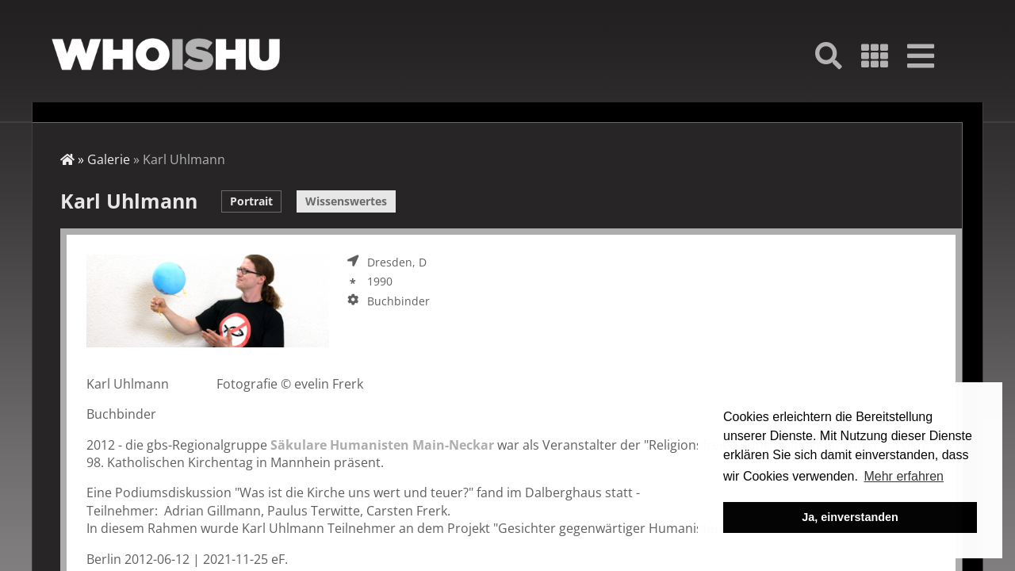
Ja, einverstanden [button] (850, 517)
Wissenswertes (346, 201)
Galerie (108, 159)
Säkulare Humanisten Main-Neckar (382, 445)
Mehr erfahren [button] (904, 476)
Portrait (251, 201)
